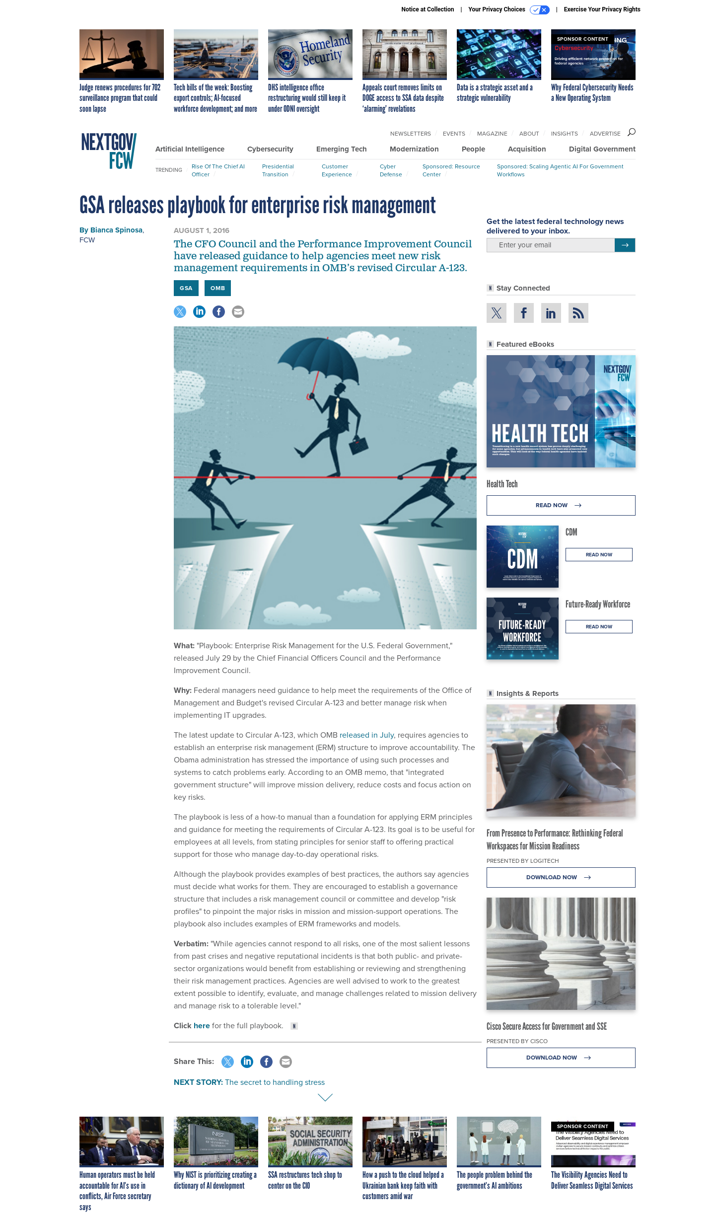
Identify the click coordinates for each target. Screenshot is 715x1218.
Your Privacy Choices (509, 9)
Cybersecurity (270, 149)
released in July (367, 735)
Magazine (492, 133)
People (473, 149)
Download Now (561, 877)
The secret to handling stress (275, 1082)
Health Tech (502, 484)
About (529, 133)
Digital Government (602, 149)
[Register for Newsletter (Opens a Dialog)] (625, 245)
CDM (571, 532)
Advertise (605, 133)
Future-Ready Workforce (598, 604)
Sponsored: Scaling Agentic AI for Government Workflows (560, 170)
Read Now (561, 505)
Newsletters (410, 133)
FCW (87, 239)
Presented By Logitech (523, 860)
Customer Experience (337, 170)
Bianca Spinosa (116, 230)
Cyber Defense (391, 170)
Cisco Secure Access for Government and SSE (547, 1026)
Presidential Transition (278, 170)
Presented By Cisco (517, 1041)
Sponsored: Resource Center (451, 170)
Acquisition (527, 149)
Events (454, 133)
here (202, 1025)
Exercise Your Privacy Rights (602, 9)
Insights (564, 133)
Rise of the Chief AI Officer (218, 170)
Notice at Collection (427, 9)
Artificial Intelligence (189, 149)
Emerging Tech (341, 149)
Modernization (414, 149)
